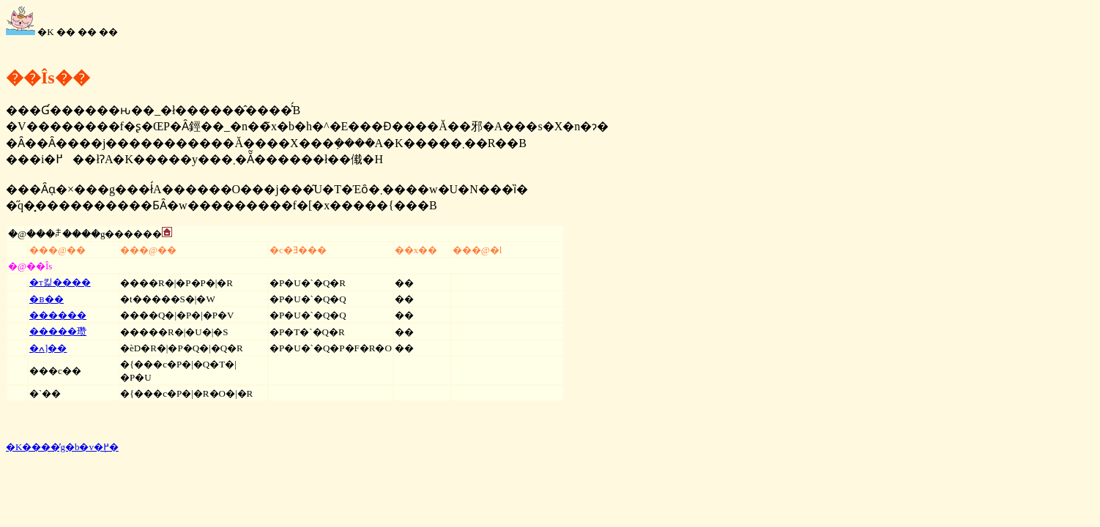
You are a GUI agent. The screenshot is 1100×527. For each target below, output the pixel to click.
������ (57, 315)
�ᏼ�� (46, 299)
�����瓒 (57, 331)
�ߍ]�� (48, 348)
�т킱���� (60, 282)
